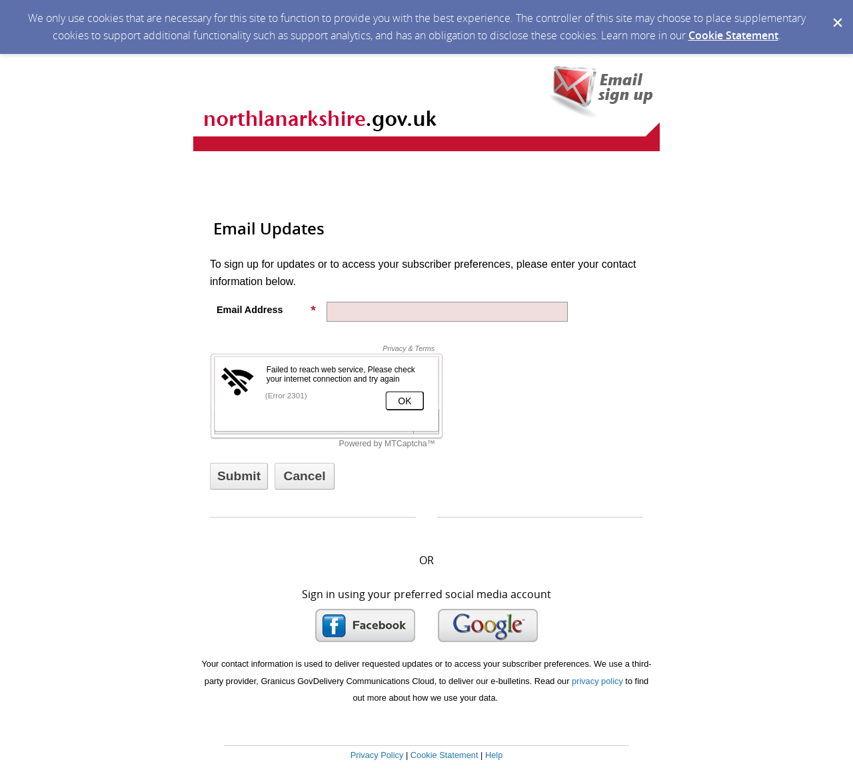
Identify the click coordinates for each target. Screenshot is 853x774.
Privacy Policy (377, 755)
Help (493, 755)
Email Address (267, 309)
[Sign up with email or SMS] (239, 476)
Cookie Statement (733, 35)
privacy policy (597, 681)
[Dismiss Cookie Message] (836, 12)
